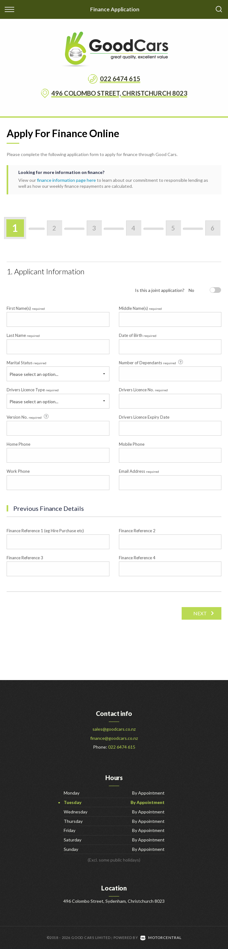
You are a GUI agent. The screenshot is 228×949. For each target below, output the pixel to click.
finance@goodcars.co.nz (114, 738)
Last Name (23, 335)
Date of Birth (137, 335)
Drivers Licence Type (33, 389)
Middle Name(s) (140, 308)
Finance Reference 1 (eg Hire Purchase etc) (45, 530)
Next (199, 613)
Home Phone (18, 444)
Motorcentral (160, 937)
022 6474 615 (120, 78)
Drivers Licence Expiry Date (144, 417)
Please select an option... (33, 374)
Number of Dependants (151, 362)
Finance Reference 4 (137, 557)
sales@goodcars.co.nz (114, 729)
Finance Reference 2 (137, 530)
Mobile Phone (131, 444)
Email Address (139, 471)
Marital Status (26, 362)
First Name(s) (26, 308)
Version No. (28, 417)
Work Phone (18, 471)
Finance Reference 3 (25, 557)
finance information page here (66, 180)
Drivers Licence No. (143, 389)
